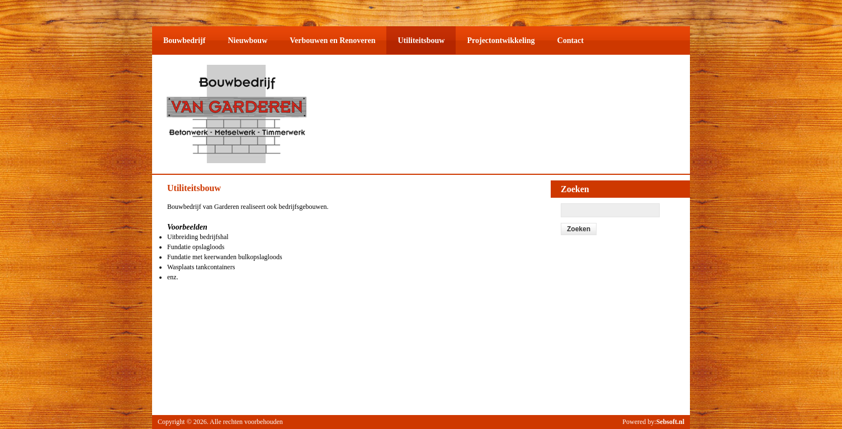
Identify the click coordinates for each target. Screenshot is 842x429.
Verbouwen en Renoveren (332, 40)
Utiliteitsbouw (421, 40)
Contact (570, 40)
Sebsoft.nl (670, 422)
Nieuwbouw (247, 40)
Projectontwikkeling (500, 40)
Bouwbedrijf (184, 40)
